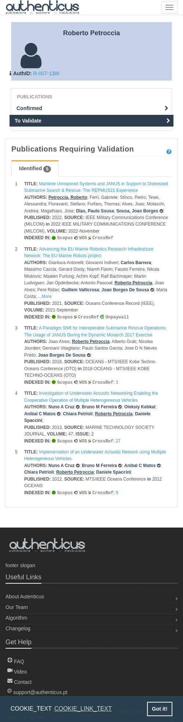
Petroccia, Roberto (67, 197)
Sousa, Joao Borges (137, 211)
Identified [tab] (35, 168)
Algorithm (16, 618)
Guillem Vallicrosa (80, 289)
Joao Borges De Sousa (125, 289)
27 (118, 439)
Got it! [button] (159, 709)
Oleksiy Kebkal (139, 405)
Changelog (18, 628)
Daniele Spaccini (113, 470)
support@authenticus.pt (37, 692)
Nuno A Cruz (61, 405)
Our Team (17, 607)
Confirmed (92, 108)
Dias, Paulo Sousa (95, 211)
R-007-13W (46, 73)
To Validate (92, 121)
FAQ (15, 661)
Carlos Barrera (136, 262)
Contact (19, 682)
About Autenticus (25, 596)
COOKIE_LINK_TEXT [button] (83, 708)
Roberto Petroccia (133, 282)
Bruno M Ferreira (99, 405)
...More (45, 296)
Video (17, 672)
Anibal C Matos (40, 412)
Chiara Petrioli (78, 412)
